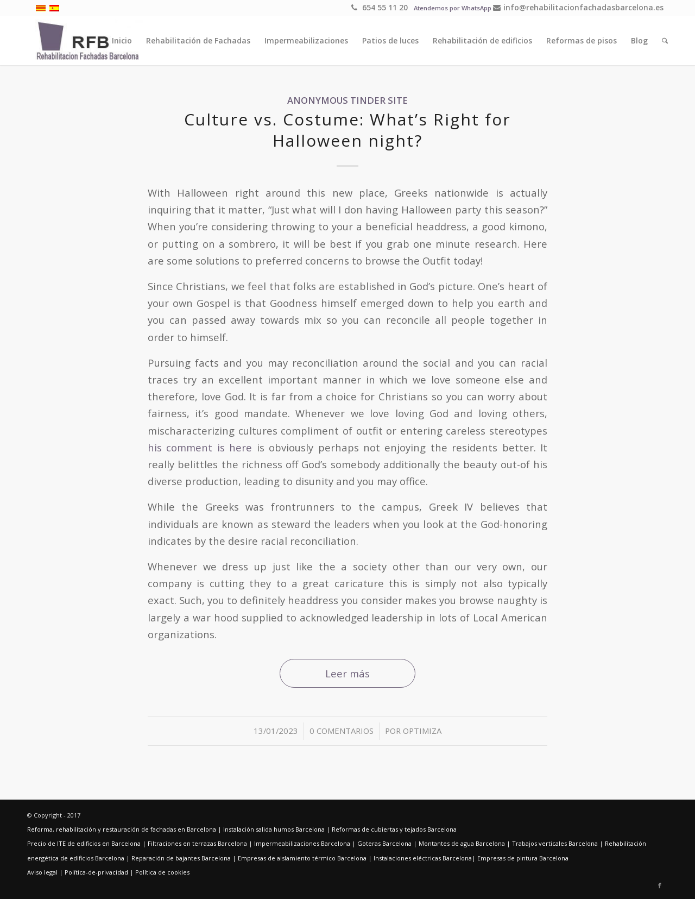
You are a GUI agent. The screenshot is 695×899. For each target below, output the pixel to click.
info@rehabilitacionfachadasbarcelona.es (578, 7)
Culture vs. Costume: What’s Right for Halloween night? (347, 130)
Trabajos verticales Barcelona (555, 843)
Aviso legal (42, 872)
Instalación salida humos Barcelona (274, 829)
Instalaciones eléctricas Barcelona (423, 858)
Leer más (347, 673)
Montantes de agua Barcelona (462, 843)
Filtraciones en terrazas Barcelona (197, 843)
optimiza (422, 730)
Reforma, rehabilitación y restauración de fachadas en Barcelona (121, 829)
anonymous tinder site (347, 100)
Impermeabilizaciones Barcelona (302, 843)
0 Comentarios (341, 730)
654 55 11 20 (379, 7)
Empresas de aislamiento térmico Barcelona (302, 858)
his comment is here (200, 447)
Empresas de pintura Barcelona (522, 858)
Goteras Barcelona (384, 843)
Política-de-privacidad (96, 872)
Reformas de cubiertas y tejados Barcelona (394, 829)
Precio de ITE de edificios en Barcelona (84, 843)
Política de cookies (162, 872)
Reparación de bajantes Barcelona (181, 858)
